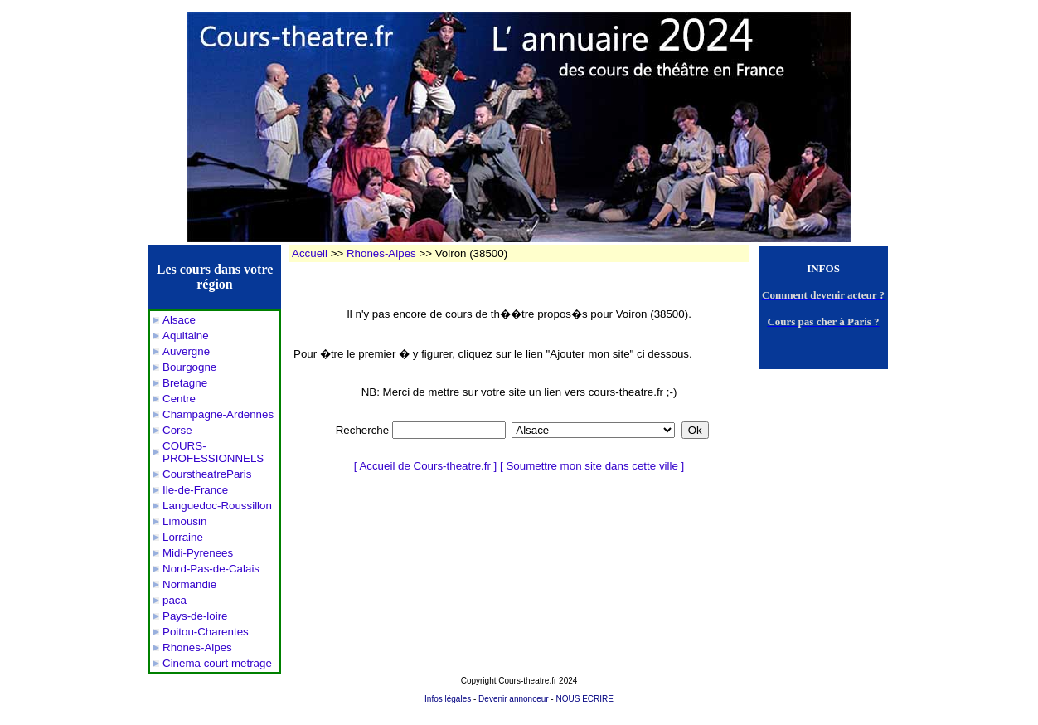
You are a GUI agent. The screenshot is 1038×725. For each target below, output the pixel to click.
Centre (179, 398)
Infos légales (447, 698)
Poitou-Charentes (205, 631)
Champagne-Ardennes (218, 414)
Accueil (309, 253)
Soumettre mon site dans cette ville (591, 466)
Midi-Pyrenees (197, 553)
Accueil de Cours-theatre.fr (425, 466)
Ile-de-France (195, 490)
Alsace (179, 320)
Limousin (184, 521)
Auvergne (186, 351)
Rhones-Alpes (197, 647)
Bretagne (184, 383)
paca (174, 600)
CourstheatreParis (206, 474)
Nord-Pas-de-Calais (211, 568)
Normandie (189, 584)
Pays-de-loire (195, 616)
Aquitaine (185, 335)
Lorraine (182, 537)
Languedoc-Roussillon (217, 505)
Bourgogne (189, 367)
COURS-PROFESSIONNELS (213, 452)
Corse (177, 430)
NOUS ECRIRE (584, 698)
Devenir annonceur (513, 698)
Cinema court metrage (217, 663)
